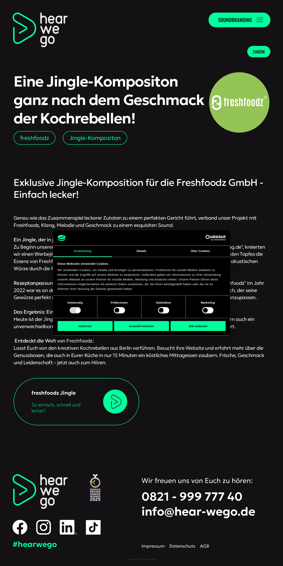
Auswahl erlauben (141, 326)
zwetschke (150, 559)
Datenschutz (182, 546)
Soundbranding (235, 19)
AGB (204, 546)
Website (195, 348)
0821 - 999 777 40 (192, 496)
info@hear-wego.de (198, 511)
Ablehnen (85, 326)
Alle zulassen (198, 326)
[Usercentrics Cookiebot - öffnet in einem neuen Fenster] (208, 238)
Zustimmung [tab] (83, 251)
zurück (259, 52)
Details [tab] (141, 251)
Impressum (153, 546)
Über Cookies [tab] (200, 251)
